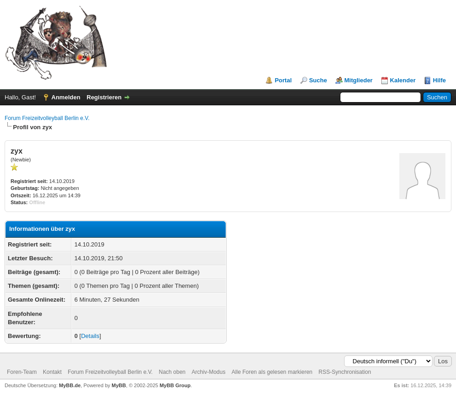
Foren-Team (22, 372)
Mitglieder (359, 80)
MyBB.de (70, 385)
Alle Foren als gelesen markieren (272, 372)
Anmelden (66, 97)
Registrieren (104, 97)
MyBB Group (174, 385)
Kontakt (52, 372)
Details (90, 335)
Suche (318, 80)
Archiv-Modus (208, 372)
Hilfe (439, 80)
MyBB (118, 385)
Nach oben (172, 372)
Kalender (403, 80)
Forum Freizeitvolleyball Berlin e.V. (47, 118)
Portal (283, 80)
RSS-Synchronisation (345, 372)
